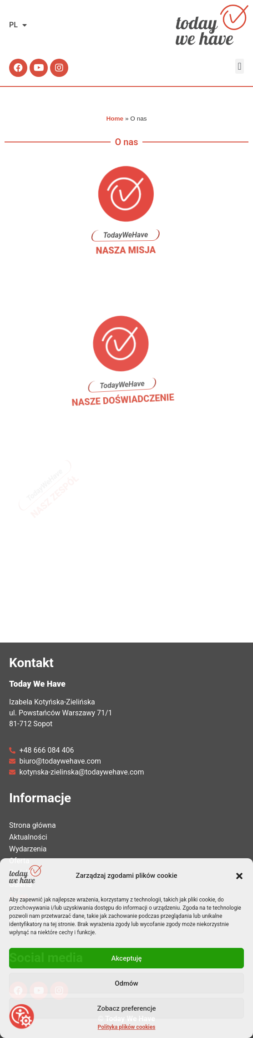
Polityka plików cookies (127, 1027)
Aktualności (28, 837)
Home (114, 118)
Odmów (126, 983)
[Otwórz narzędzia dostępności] (21, 1016)
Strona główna (32, 825)
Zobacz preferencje (126, 1008)
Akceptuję (126, 958)
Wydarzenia (30, 849)
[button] (239, 876)
